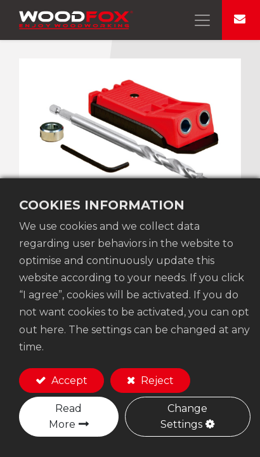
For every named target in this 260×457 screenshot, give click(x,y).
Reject (156, 380)
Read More (65, 416)
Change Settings (183, 416)
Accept (68, 380)
